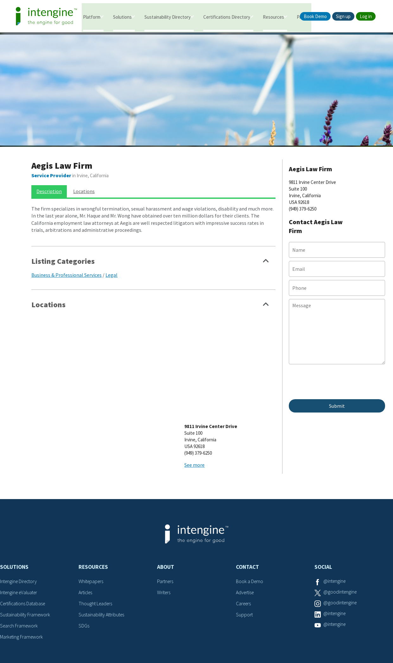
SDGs (84, 570)
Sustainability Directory (167, 17)
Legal (111, 271)
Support (244, 559)
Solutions (122, 17)
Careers (244, 548)
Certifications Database (24, 548)
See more (217, 351)
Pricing (303, 17)
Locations (84, 187)
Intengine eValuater (20, 537)
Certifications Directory (226, 17)
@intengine (335, 526)
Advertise (245, 537)
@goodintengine (340, 537)
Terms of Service (177, 633)
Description (49, 187)
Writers (164, 537)
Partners (165, 526)
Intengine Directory (20, 526)
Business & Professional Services (66, 271)
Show (266, 258)
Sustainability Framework (26, 559)
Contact (247, 511)
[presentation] (337, 380)
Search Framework (19, 570)
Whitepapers (92, 526)
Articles (86, 537)
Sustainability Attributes (103, 559)
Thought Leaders (96, 548)
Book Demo (315, 16)
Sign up (343, 16)
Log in (366, 16)
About (165, 511)
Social (323, 511)
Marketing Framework (22, 581)
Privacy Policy (217, 633)
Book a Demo (250, 526)
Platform (91, 17)
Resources (273, 17)
